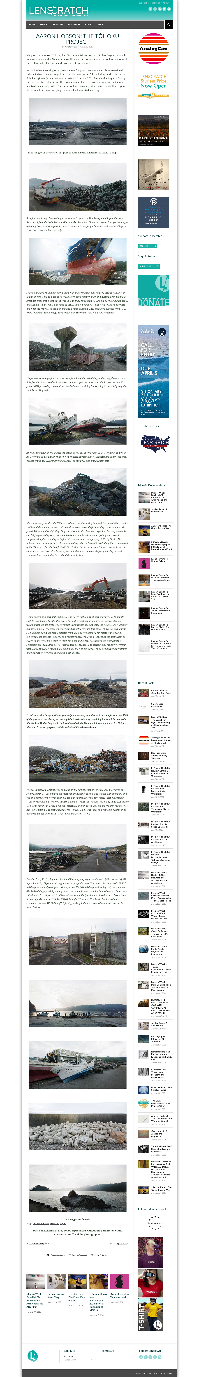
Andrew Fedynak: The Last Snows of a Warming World (161, 1118)
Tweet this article (58, 1255)
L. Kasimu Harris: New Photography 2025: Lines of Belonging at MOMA (98, 1301)
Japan (63, 1223)
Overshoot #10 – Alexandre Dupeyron (160, 1134)
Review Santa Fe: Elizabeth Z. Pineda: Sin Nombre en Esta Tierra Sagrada (161, 645)
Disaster (54, 1223)
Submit (89, 24)
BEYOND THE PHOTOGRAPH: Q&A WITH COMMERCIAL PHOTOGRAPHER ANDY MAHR (160, 1006)
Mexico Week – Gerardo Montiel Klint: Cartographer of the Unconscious (161, 896)
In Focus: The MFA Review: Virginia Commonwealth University (160, 772)
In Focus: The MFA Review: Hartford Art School (160, 839)
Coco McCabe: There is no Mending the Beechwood (158, 1073)
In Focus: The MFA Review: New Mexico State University (160, 789)
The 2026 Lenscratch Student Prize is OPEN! (161, 1103)
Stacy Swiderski (36, 1243)
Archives (68, 1356)
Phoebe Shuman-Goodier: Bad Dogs (161, 691)
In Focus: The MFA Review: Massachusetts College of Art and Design (160, 857)
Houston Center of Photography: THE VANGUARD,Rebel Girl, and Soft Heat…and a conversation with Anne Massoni (161, 1169)
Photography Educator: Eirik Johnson (159, 1039)
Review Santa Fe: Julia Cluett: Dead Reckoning (160, 610)
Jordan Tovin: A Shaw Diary (55, 1295)
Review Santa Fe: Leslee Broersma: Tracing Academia (160, 577)
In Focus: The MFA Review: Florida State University (160, 824)
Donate (144, 246)
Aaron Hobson (52, 55)
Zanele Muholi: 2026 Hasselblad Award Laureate (161, 1149)
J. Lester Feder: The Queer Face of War (76, 1297)
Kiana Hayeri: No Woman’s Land (119, 1295)
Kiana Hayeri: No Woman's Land (160, 559)
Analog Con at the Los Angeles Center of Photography (161, 740)
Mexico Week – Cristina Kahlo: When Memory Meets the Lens (159, 914)
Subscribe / (144, 3)
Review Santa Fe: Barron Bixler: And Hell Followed (160, 627)
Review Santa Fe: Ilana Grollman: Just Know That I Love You (161, 595)
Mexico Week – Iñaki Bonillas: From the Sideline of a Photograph (161, 986)
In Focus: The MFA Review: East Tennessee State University (160, 807)
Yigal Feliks (122, 1243)
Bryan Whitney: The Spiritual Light (161, 1088)
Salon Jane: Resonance (157, 705)
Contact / (156, 3)
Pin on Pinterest (101, 1255)
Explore (44, 24)
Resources (74, 24)
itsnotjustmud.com (86, 727)
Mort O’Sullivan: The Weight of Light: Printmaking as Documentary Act (160, 722)
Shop (100, 24)
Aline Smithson (71, 46)
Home (32, 24)
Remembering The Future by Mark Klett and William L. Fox (161, 1055)
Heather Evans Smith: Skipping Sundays (159, 755)
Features (58, 24)
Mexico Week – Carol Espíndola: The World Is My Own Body (159, 932)
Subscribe (145, 266)
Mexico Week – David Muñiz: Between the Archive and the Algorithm (34, 1300)
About (166, 3)
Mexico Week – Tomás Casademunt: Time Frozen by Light (161, 968)
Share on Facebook (79, 1255)
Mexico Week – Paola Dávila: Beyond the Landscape (159, 950)
